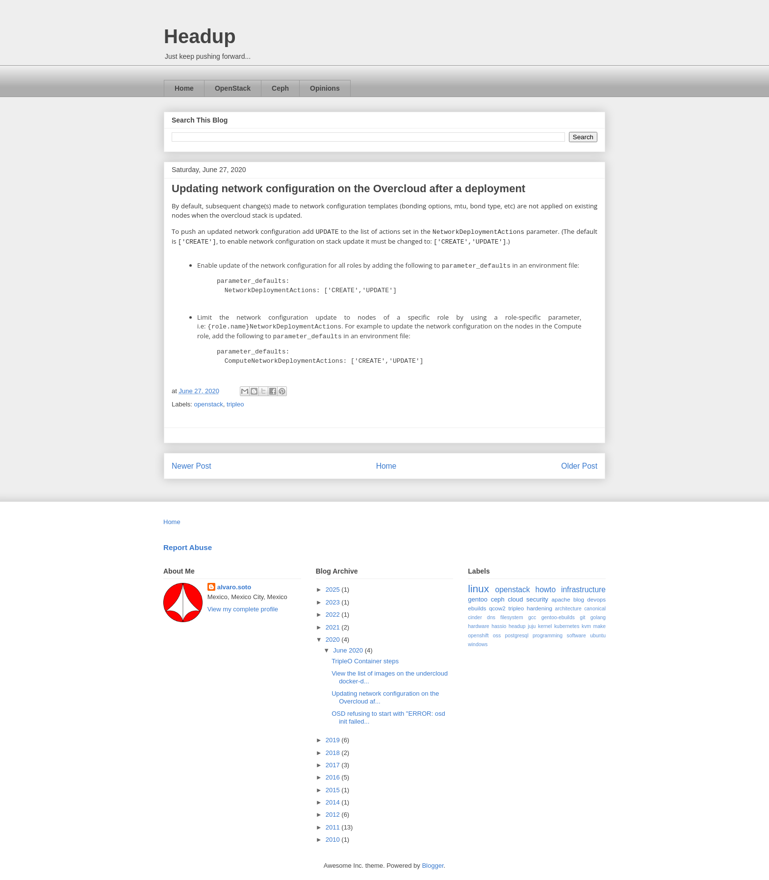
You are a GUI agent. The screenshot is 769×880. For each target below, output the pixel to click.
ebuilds (477, 603)
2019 (334, 735)
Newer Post (191, 461)
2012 (334, 809)
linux (478, 583)
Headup (200, 36)
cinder (475, 612)
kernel (545, 621)
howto (545, 584)
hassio (498, 621)
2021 (334, 622)
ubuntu (598, 630)
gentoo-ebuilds (558, 612)
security (537, 594)
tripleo (235, 399)
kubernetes (566, 621)
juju (532, 621)
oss (497, 630)
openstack (208, 399)
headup (517, 621)
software (576, 630)
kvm (586, 621)
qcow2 (497, 603)
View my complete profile (242, 604)
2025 (334, 584)
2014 (334, 797)
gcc (532, 612)
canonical (595, 603)
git (582, 612)
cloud (515, 594)
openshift (478, 630)
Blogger (432, 860)
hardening (539, 603)
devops (596, 594)
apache (560, 594)
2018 (334, 748)
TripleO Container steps (365, 656)
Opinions (325, 88)
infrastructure (583, 584)
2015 (334, 785)
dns (491, 612)
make (599, 621)
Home (184, 88)
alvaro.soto (234, 582)
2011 (334, 822)
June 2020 (348, 645)
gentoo (477, 594)
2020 (334, 634)
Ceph (280, 88)
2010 (334, 834)
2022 (334, 609)
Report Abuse (187, 542)
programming (548, 630)
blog (578, 594)
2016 (334, 772)
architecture (568, 603)
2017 (334, 760)
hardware (478, 621)
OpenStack (233, 88)
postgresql (517, 630)
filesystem (511, 612)
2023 (334, 597)
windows (477, 639)
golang (598, 612)
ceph (498, 594)
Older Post (579, 461)
